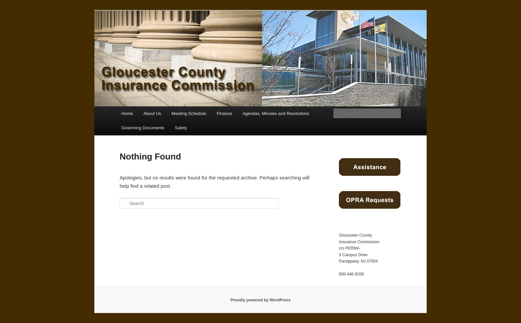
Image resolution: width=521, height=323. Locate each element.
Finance (224, 113)
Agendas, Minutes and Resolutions (276, 113)
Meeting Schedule (188, 113)
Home (127, 113)
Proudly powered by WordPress (260, 300)
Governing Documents (142, 127)
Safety (181, 127)
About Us (152, 113)
